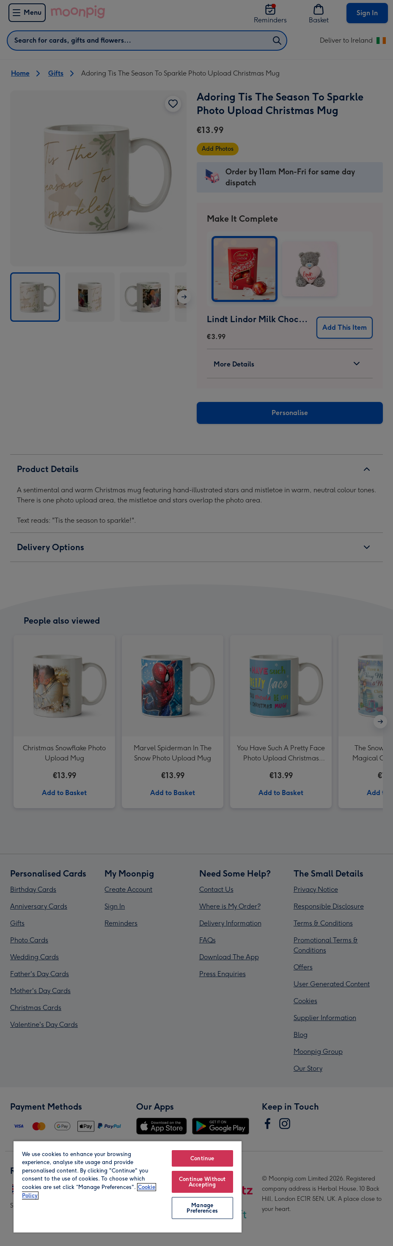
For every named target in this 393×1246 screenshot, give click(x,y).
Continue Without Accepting (202, 1182)
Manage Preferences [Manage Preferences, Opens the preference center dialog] (202, 1208)
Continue (202, 1158)
